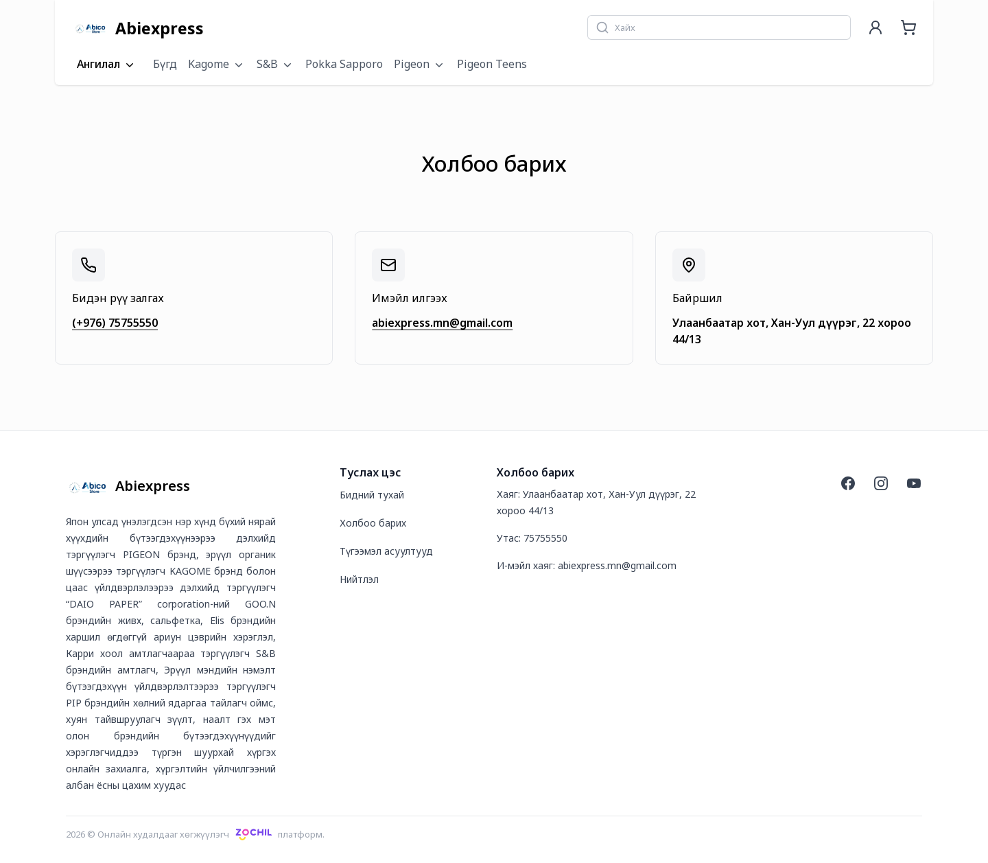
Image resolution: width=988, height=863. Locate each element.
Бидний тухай (372, 494)
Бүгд (165, 63)
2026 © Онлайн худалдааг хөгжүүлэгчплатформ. (195, 834)
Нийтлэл (359, 579)
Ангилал (107, 64)
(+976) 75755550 (115, 322)
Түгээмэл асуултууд (386, 550)
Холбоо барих (373, 522)
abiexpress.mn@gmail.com (442, 322)
